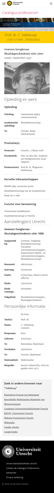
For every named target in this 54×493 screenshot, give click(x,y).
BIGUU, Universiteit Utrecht (18, 413)
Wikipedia (9, 422)
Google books (11, 432)
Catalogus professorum (20, 12)
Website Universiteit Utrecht (19, 418)
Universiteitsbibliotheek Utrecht (21, 463)
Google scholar (11, 427)
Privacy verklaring (14, 477)
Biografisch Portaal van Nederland (21, 395)
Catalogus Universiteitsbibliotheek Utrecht (26, 409)
